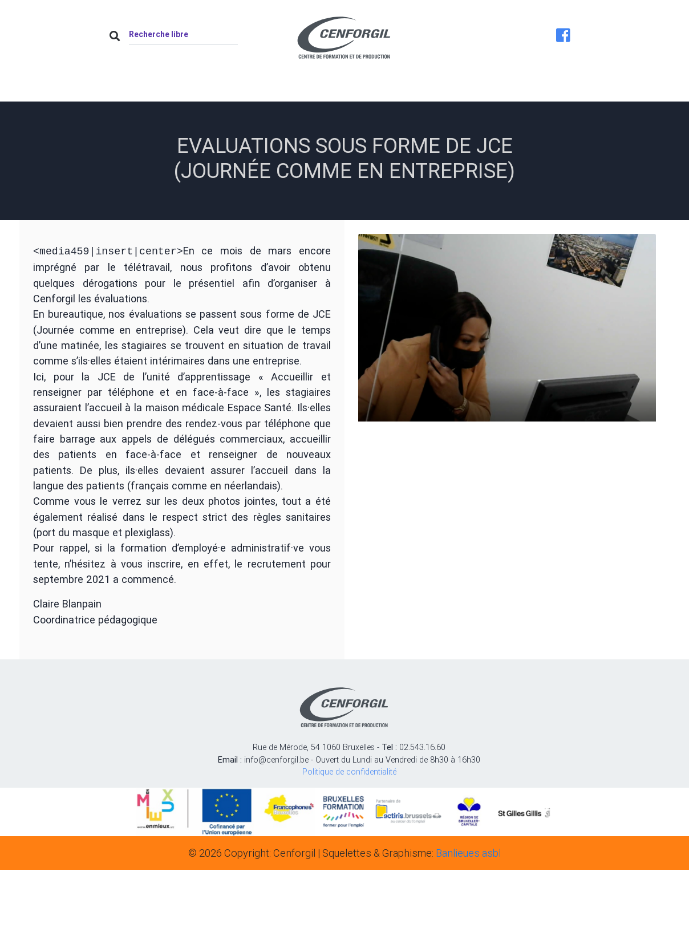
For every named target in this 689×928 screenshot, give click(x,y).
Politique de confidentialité (349, 770)
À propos (219, 89)
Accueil (146, 89)
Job (472, 89)
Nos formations (390, 89)
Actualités (297, 89)
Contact (539, 89)
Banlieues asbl (468, 851)
